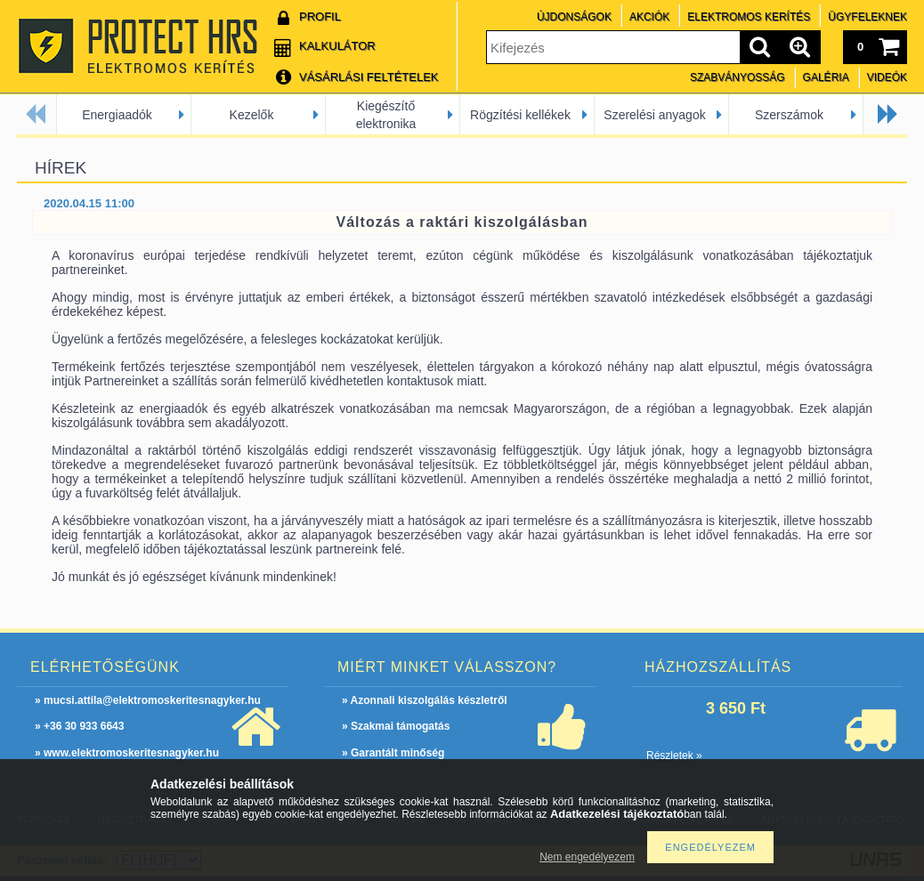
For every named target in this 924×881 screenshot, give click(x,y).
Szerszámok (789, 115)
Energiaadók (117, 115)
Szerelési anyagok (654, 115)
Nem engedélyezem (587, 857)
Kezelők (252, 115)
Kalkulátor (337, 46)
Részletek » (674, 755)
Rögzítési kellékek (520, 115)
